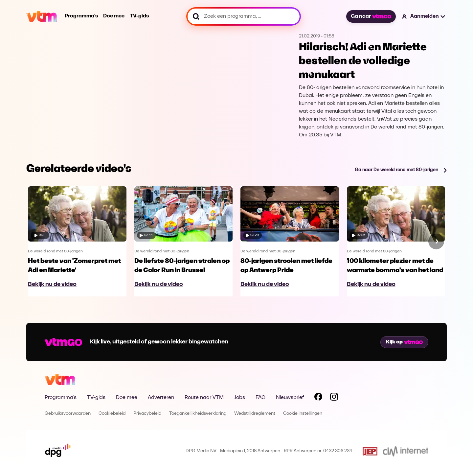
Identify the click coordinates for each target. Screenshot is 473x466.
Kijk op (404, 342)
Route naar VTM (204, 397)
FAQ (260, 397)
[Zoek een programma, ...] (244, 16)
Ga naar (371, 16)
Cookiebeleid (112, 413)
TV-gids (139, 16)
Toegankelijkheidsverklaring (197, 413)
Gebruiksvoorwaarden (68, 413)
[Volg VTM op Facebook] (318, 398)
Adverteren (161, 397)
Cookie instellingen (302, 413)
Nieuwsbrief (290, 397)
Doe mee (113, 16)
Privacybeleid (147, 413)
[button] (424, 16)
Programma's (81, 16)
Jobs (239, 397)
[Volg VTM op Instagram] (334, 398)
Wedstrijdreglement (254, 413)
